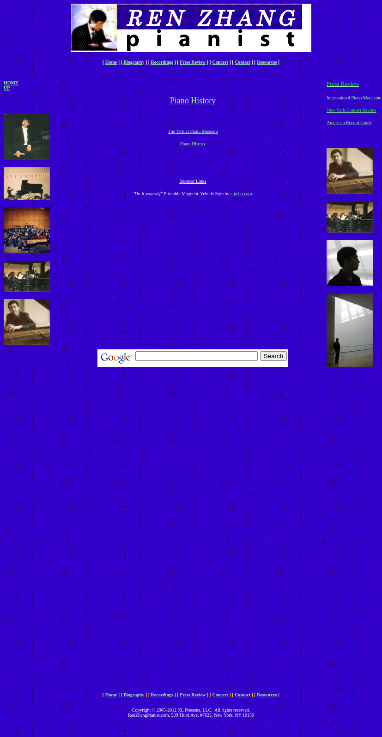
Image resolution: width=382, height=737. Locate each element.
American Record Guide (349, 122)
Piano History (193, 143)
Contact (242, 62)
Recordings (162, 62)
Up (7, 87)
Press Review (193, 62)
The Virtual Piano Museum (193, 131)
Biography (133, 62)
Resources (267, 62)
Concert (220, 62)
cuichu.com (241, 193)
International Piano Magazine (354, 97)
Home (111, 62)
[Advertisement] (31, 506)
